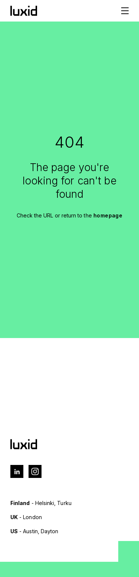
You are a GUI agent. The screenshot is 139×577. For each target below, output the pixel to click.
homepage (108, 215)
